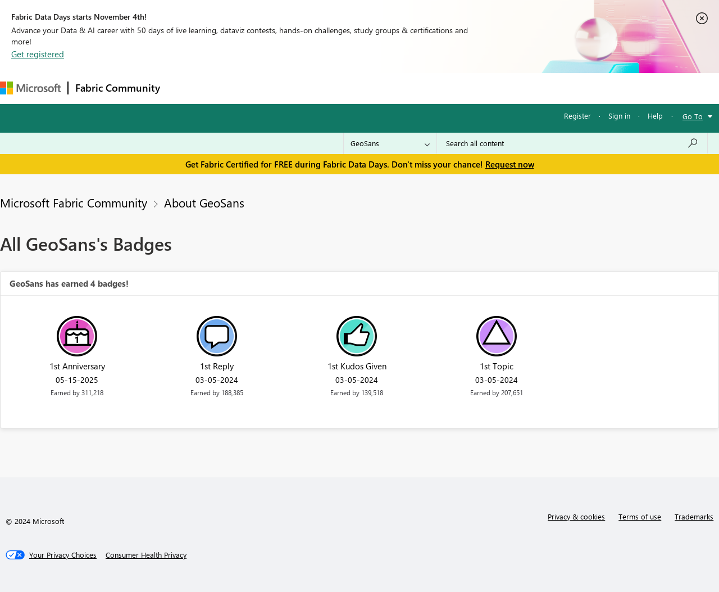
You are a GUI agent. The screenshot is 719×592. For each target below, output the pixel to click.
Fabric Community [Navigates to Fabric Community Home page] (117, 87)
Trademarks (694, 516)
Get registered (37, 54)
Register (577, 115)
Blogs (381, 88)
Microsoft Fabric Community (73, 202)
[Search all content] (572, 143)
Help (655, 115)
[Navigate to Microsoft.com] (30, 88)
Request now (509, 164)
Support (472, 88)
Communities (331, 88)
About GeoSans (204, 202)
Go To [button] (692, 116)
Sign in (619, 115)
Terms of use (639, 516)
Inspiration (235, 88)
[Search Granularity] (390, 143)
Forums (186, 88)
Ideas (281, 88)
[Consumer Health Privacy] (146, 555)
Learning (425, 88)
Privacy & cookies (576, 516)
